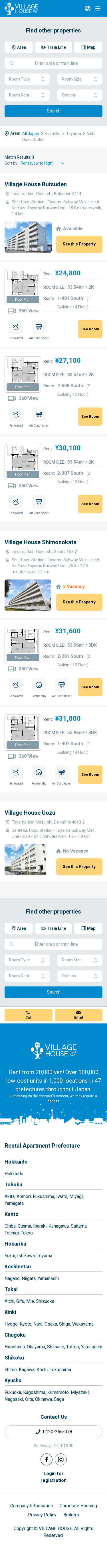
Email (78, 1017)
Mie (30, 1301)
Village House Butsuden (36, 184)
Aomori (24, 1196)
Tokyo (27, 1233)
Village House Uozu (30, 812)
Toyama (44, 1255)
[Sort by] (43, 163)
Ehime (11, 1369)
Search (53, 111)
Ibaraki (40, 1226)
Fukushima (43, 1196)
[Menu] (97, 8)
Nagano (12, 1278)
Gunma (24, 1226)
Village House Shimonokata (40, 542)
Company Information (31, 1505)
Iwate (61, 1196)
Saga (59, 1399)
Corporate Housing (78, 1505)
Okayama (36, 1347)
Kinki (10, 1312)
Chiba (10, 1226)
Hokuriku (15, 1244)
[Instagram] (61, 1459)
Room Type (27, 79)
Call (28, 1017)
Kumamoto (58, 1392)
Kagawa (27, 1369)
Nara (38, 1324)
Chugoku (15, 1335)
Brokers (71, 1515)
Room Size (80, 79)
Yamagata (14, 1203)
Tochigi (12, 1233)
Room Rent (27, 95)
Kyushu (13, 1380)
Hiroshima (15, 1347)
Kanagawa (59, 1226)
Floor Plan (23, 300)
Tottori (72, 1347)
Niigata (29, 1278)
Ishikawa (26, 1255)
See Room (90, 329)
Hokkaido (16, 1162)
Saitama (79, 1226)
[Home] (53, 1050)
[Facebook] (47, 1459)
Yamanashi (48, 1278)
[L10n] (87, 8)
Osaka (51, 1324)
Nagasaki (14, 1399)
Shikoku (14, 1358)
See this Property (79, 244)
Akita (10, 1196)
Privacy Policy (42, 1515)
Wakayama (83, 1324)
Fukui (10, 1255)
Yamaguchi (91, 1347)
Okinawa (43, 1399)
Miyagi (76, 1196)
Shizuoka (45, 1301)
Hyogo (11, 1324)
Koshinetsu (18, 1266)
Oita (29, 1399)
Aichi (9, 1301)
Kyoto (25, 1324)
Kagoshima (34, 1392)
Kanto (12, 1214)
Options (80, 95)
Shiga (64, 1324)
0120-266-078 (57, 1431)
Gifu (20, 1301)
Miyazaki (80, 1392)
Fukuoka (13, 1392)
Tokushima (60, 1369)
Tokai (11, 1289)
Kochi (42, 1369)
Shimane (55, 1347)
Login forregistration (53, 1477)
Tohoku (13, 1184)
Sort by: (11, 163)
